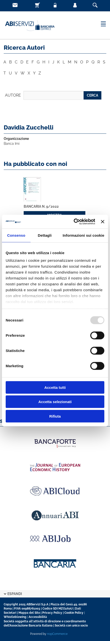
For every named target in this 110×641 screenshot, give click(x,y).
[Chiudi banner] (102, 221)
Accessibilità (38, 617)
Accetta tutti (55, 387)
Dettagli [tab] (45, 235)
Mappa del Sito (29, 612)
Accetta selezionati (55, 402)
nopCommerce (57, 634)
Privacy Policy (52, 612)
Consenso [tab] (16, 235)
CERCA (92, 95)
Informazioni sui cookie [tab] (83, 235)
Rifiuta (55, 416)
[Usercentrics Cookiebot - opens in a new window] (73, 222)
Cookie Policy (73, 612)
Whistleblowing (15, 617)
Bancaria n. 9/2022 (41, 206)
